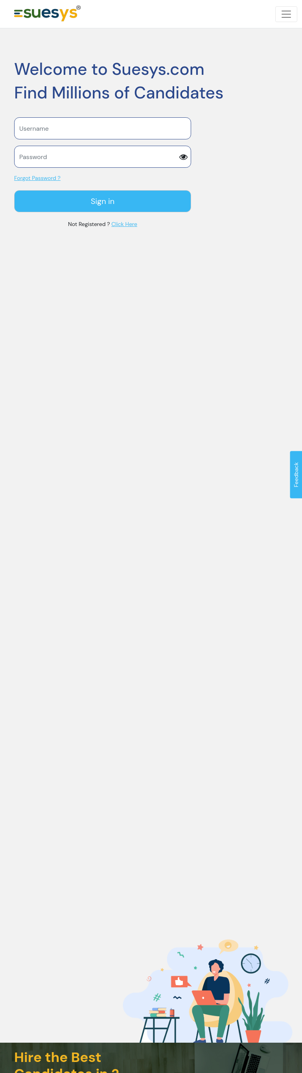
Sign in (103, 201)
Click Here (124, 224)
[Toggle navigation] (286, 14)
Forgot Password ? (37, 178)
